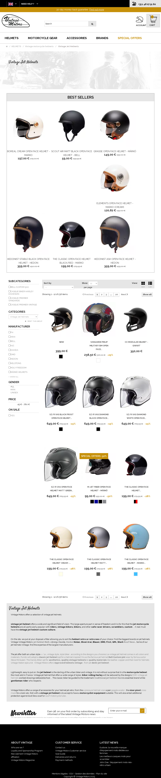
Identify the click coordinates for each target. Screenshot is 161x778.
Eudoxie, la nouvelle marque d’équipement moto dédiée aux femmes (114, 750)
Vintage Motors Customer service (70, 750)
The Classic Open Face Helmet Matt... (99, 561)
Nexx (132, 642)
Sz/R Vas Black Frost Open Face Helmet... (62, 416)
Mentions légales (60, 773)
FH (12, 332)
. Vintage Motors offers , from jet (62, 663)
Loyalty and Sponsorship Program (27, 750)
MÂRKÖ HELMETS (19, 372)
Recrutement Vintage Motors (24, 754)
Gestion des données (84, 773)
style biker (65, 654)
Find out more (96, 9)
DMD (13, 354)
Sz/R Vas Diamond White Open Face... (136, 416)
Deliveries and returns (65, 757)
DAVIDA (14, 350)
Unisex (14, 392)
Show (85, 283)
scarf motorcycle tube (55, 696)
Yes (12, 415)
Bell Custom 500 (20, 287)
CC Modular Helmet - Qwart (136, 344)
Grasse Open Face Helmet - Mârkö (115, 151)
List (150, 284)
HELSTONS (16, 363)
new (61, 342)
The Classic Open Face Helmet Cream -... (62, 561)
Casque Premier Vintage (24, 304)
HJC (12, 345)
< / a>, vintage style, (50, 654)
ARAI (13, 337)
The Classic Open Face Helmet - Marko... (136, 561)
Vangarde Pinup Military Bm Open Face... (99, 345)
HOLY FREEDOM (18, 367)
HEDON (14, 359)
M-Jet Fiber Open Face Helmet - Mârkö (99, 489)
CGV (71, 773)
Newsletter (23, 713)
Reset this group (34, 321)
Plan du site (101, 773)
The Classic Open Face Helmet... (136, 489)
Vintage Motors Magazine (23, 760)
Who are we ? (17, 747)
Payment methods (64, 760)
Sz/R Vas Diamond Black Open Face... (99, 416)
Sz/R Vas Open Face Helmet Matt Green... (61, 489)
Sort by (47, 283)
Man (13, 389)
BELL (13, 341)
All (12, 386)
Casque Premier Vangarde (18, 299)
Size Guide (60, 754)
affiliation (15, 757)
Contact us (60, 747)
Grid (143, 284)
